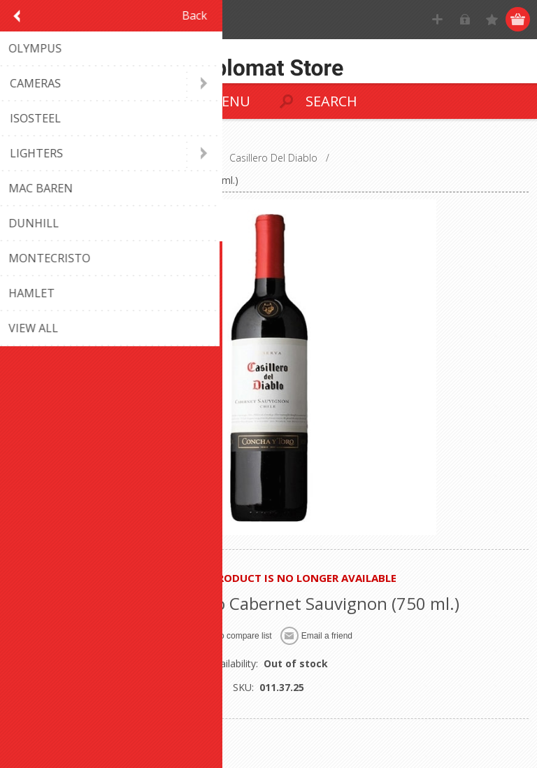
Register (437, 19)
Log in (464, 19)
